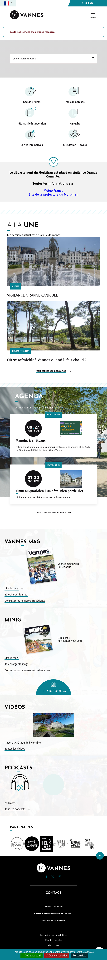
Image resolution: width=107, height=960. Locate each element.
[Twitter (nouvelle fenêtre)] (52, 877)
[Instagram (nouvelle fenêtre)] (59, 877)
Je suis (89, 3)
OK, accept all (31, 955)
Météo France (53, 191)
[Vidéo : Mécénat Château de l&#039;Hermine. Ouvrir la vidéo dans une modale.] (53, 725)
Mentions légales (53, 940)
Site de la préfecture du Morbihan (53, 194)
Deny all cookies (57, 955)
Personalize (79, 955)
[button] (46, 877)
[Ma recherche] (49, 59)
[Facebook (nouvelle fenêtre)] (46, 877)
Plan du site (53, 945)
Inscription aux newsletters (53, 935)
